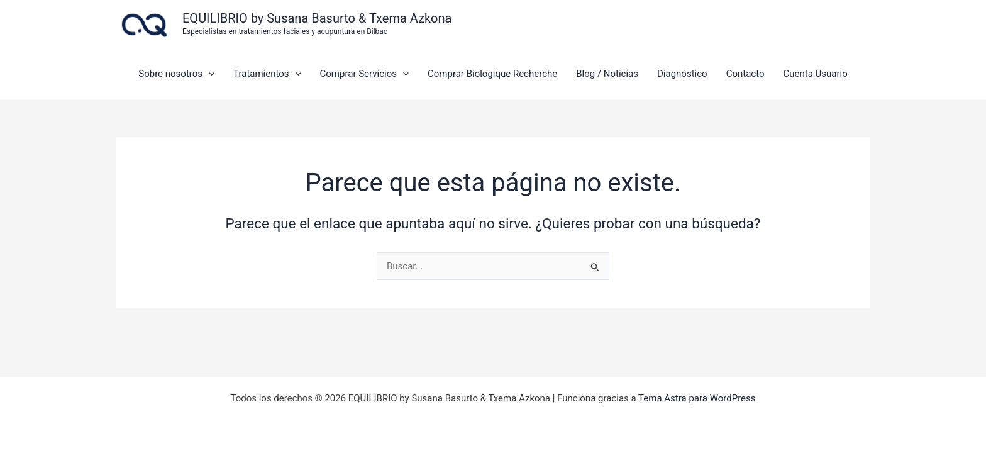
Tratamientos (267, 73)
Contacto (745, 73)
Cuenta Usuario (815, 73)
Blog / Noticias (607, 73)
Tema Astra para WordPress (696, 398)
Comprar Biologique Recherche (492, 73)
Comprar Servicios (364, 73)
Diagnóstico (682, 73)
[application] (208, 73)
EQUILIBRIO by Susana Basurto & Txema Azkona (316, 18)
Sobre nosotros (176, 73)
